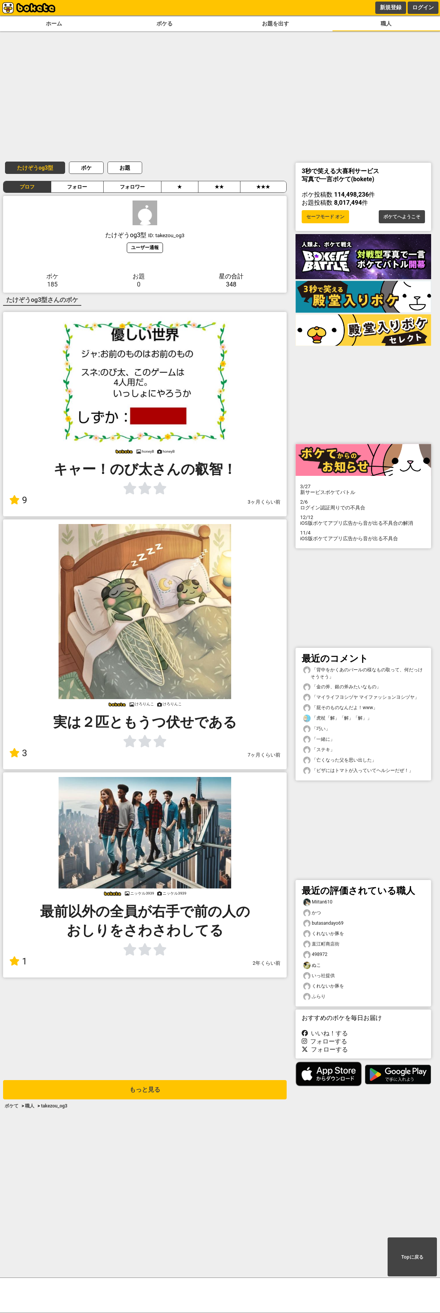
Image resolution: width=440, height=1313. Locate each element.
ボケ (86, 168)
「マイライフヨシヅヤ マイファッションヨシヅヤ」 (361, 697)
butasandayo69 (323, 923)
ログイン (423, 7)
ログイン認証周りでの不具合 (363, 505)
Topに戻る (412, 1257)
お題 (124, 168)
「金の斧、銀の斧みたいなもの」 (342, 687)
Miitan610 (318, 902)
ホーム (54, 23)
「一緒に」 (319, 739)
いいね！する (325, 1033)
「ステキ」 (319, 749)
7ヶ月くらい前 (264, 755)
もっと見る (144, 1089)
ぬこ (312, 965)
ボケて (11, 1106)
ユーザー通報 (145, 247)
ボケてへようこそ (401, 216)
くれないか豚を (323, 933)
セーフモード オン (325, 216)
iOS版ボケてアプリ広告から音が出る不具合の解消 (363, 520)
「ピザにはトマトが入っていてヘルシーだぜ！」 (358, 770)
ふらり (314, 996)
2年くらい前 (266, 963)
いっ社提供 (319, 975)
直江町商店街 (321, 944)
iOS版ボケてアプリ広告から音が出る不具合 (363, 535)
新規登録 (390, 7)
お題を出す (275, 23)
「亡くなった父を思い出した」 (339, 760)
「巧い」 (316, 729)
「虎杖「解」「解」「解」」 (337, 718)
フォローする (324, 1041)
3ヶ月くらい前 (264, 502)
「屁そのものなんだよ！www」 (340, 707)
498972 (315, 954)
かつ (312, 913)
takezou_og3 (54, 1106)
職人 (386, 23)
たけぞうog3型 (35, 168)
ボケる (164, 23)
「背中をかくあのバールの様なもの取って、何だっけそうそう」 (363, 672)
